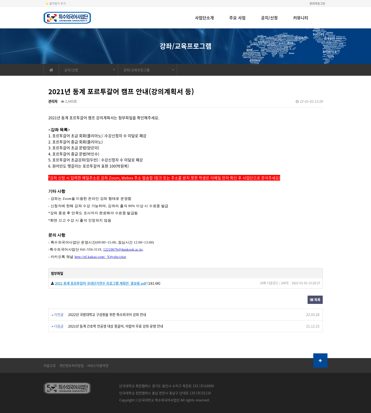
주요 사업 (237, 18)
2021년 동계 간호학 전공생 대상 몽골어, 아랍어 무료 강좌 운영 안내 (115, 326)
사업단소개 (204, 18)
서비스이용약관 (98, 365)
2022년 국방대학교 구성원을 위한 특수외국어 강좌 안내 (107, 314)
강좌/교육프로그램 (137, 69)
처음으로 (50, 365)
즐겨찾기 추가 (56, 3)
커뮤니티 (300, 18)
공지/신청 (269, 18)
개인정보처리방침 (71, 365)
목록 (315, 299)
